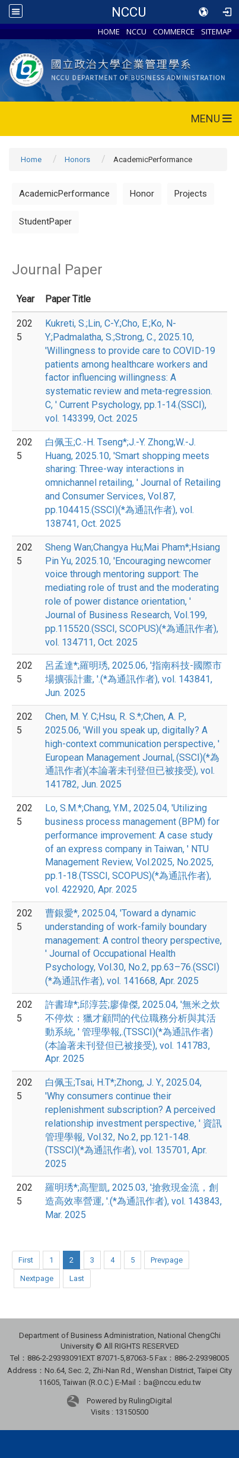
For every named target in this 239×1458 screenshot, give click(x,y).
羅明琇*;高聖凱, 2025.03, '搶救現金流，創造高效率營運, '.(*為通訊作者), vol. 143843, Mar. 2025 (133, 1201)
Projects (190, 193)
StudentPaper (45, 221)
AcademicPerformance (64, 193)
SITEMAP (216, 31)
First (25, 1259)
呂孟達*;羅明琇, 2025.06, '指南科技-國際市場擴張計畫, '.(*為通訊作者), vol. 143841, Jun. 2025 (133, 679)
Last (76, 1278)
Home (31, 159)
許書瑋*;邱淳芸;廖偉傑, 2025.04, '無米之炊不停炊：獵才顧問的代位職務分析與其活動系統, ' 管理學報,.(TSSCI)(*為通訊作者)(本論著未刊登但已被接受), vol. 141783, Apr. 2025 (132, 1031)
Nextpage (36, 1278)
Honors (77, 159)
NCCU (128, 12)
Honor (142, 193)
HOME (109, 31)
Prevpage (167, 1259)
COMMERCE (174, 31)
